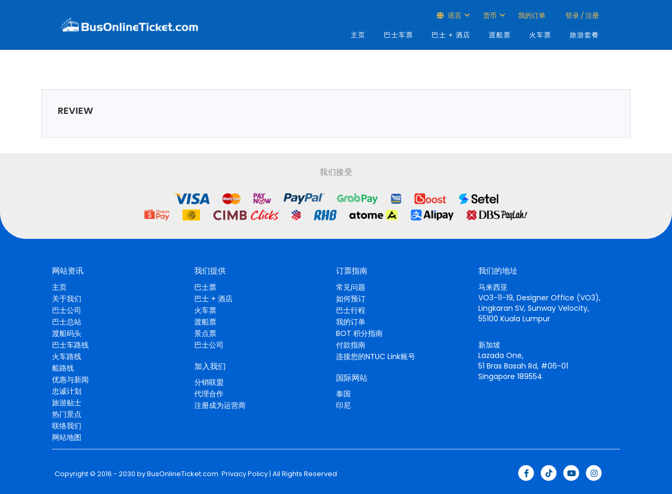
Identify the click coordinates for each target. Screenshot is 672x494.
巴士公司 (66, 310)
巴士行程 (350, 310)
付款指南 (350, 345)
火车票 (540, 35)
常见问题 (350, 287)
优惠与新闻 (70, 379)
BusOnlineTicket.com (182, 474)
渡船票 (500, 35)
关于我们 (66, 298)
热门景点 (66, 414)
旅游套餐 (584, 35)
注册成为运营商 (220, 405)
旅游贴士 (66, 402)
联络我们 (66, 426)
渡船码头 (66, 333)
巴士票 (205, 287)
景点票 (205, 333)
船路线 (63, 368)
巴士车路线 (70, 345)
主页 (358, 35)
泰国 (343, 393)
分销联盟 (209, 382)
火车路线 (66, 356)
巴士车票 (398, 35)
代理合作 (209, 393)
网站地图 (66, 437)
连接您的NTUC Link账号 (375, 356)
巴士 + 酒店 (451, 35)
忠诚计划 (66, 391)
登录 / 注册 (581, 15)
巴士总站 (66, 322)
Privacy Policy (244, 474)
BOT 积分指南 (359, 333)
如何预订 (350, 298)
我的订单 (531, 15)
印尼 (343, 405)
